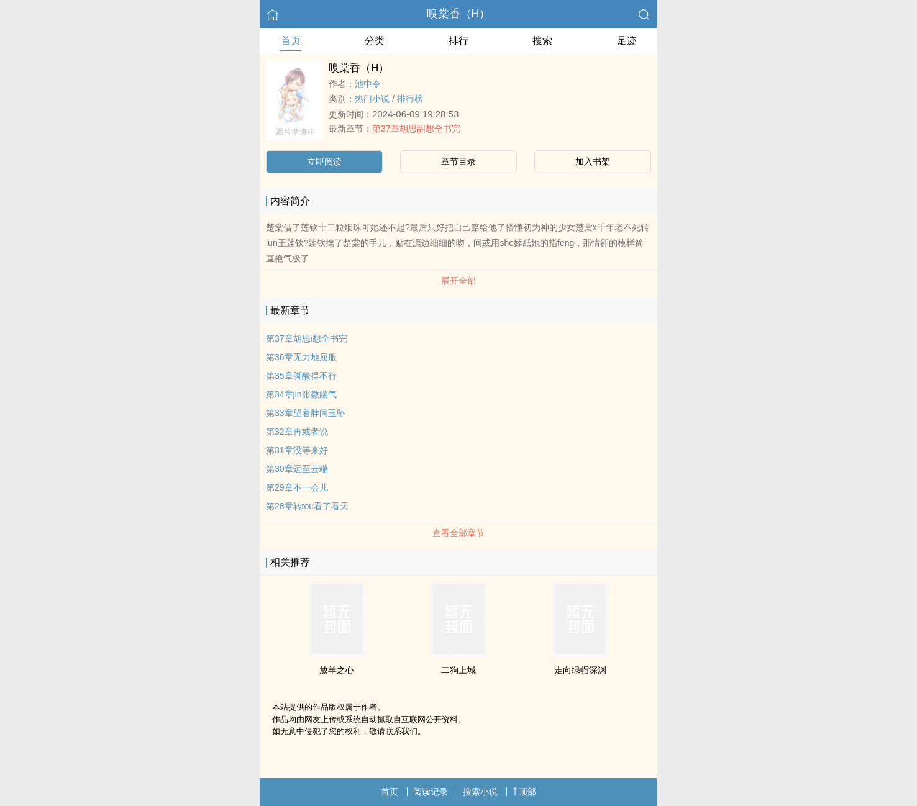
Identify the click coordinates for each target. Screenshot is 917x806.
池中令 (368, 84)
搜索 (542, 40)
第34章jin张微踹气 (301, 394)
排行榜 (410, 99)
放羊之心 (336, 670)
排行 (458, 40)
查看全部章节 (458, 533)
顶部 (524, 792)
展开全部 (458, 281)
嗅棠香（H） (459, 13)
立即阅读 (324, 161)
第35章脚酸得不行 (301, 376)
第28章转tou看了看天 (307, 506)
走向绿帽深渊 (580, 670)
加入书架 (592, 161)
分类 (375, 40)
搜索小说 (480, 792)
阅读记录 (430, 792)
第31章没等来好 (297, 450)
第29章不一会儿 (297, 487)
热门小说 (372, 99)
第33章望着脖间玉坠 (305, 413)
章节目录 (458, 161)
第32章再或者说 (297, 432)
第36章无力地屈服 (301, 357)
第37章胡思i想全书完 (306, 338)
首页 (291, 40)
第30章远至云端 (297, 469)
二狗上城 (458, 670)
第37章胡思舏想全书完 (416, 129)
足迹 (627, 40)
